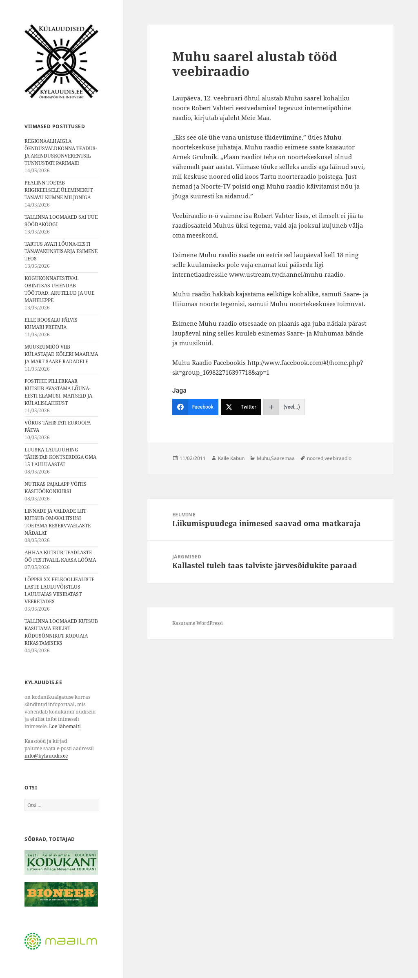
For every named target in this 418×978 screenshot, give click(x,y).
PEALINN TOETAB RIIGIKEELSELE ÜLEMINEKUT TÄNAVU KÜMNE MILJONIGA (58, 190)
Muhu (263, 458)
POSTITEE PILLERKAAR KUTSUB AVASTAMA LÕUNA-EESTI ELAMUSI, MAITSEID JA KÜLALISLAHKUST (58, 392)
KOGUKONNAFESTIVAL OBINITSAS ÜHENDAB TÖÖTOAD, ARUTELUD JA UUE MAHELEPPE (59, 289)
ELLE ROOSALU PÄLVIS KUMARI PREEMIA (51, 323)
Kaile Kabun (231, 458)
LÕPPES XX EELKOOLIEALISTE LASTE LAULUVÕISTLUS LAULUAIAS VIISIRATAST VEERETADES (59, 590)
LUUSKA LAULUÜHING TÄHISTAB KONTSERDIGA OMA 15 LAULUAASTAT (60, 457)
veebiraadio (338, 458)
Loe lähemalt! (65, 726)
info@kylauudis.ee (46, 755)
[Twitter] (241, 407)
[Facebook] (195, 407)
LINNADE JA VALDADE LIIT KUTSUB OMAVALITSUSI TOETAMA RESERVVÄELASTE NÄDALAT (57, 521)
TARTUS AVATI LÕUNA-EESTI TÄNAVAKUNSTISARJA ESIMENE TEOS (61, 251)
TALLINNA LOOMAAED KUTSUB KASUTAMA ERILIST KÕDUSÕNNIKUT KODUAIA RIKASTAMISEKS (61, 632)
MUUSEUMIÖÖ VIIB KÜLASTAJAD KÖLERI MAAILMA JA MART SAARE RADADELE (61, 354)
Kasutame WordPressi (197, 623)
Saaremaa (283, 458)
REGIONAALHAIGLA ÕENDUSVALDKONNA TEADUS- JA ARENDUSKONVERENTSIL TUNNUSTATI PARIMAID (60, 152)
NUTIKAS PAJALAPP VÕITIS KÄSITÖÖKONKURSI (55, 487)
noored (315, 458)
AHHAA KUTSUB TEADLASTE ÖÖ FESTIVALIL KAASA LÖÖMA (60, 556)
